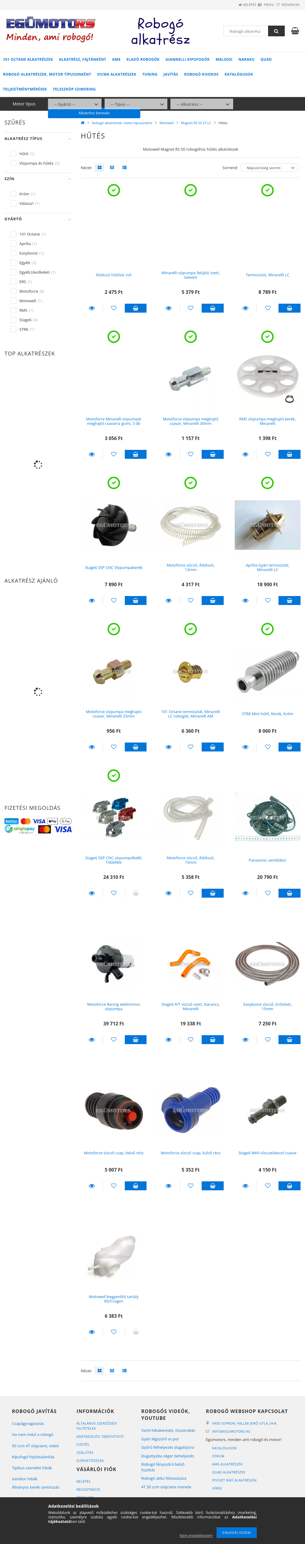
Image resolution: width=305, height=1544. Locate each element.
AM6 (116, 59)
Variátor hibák (24, 1478)
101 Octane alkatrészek (28, 59)
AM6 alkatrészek (227, 1464)
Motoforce (28, 291)
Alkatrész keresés (266, 104)
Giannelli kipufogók (188, 59)
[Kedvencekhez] (114, 308)
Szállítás (85, 1452)
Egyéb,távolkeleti (34, 272)
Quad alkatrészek (229, 1472)
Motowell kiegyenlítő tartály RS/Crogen (114, 1299)
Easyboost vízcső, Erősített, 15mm (267, 1006)
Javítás (171, 74)
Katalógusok (239, 74)
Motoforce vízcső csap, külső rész (191, 1152)
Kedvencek (287, 5)
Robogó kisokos (201, 74)
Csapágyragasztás (28, 1423)
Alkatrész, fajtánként (82, 59)
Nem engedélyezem (196, 1535)
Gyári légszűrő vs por (160, 1439)
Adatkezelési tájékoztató (100, 1436)
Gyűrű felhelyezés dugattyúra (167, 1447)
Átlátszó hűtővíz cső (113, 274)
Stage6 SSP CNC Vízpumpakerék (113, 567)
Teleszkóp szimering (74, 89)
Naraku (247, 59)
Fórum (218, 1456)
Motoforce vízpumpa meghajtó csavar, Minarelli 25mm (113, 714)
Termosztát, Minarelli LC (267, 274)
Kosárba (136, 308)
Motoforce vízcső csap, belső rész (114, 1152)
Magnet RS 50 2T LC (196, 123)
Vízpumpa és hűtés (36, 163)
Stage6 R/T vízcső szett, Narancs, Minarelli (190, 1006)
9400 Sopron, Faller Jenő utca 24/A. (245, 1423)
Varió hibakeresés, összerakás (168, 1430)
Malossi (224, 59)
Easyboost (28, 253)
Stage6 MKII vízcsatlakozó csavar (267, 1152)
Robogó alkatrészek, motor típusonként (47, 74)
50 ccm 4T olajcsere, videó (35, 1445)
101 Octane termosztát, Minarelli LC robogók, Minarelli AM (190, 714)
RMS (23, 310)
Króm (24, 193)
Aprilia (25, 243)
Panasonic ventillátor (267, 860)
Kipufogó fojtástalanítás (33, 1456)
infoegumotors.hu (231, 1431)
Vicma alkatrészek (116, 74)
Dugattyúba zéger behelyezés (167, 1456)
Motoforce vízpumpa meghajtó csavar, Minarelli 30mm (190, 421)
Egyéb (24, 262)
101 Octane (29, 234)
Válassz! (26, 203)
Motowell (167, 123)
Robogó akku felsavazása (163, 1478)
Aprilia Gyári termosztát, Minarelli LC (267, 567)
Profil (258, 5)
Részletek (92, 308)
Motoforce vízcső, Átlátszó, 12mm (191, 567)
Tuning (150, 74)
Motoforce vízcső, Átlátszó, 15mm (191, 860)
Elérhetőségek (90, 1460)
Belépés (231, 5)
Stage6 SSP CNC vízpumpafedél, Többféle (113, 860)
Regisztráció (89, 1489)
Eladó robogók (143, 59)
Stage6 (25, 319)
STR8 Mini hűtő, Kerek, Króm (267, 713)
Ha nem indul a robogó (32, 1434)
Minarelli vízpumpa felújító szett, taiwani (190, 275)
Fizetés (83, 1444)
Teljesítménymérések (25, 89)
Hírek (217, 1488)
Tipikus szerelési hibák (32, 1467)
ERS (22, 281)
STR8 (23, 329)
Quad (266, 59)
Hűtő (23, 153)
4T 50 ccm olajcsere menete (166, 1487)
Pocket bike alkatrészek (234, 1480)
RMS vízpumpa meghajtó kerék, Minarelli (267, 421)
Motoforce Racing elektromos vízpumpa (113, 1006)
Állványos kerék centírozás (35, 1487)
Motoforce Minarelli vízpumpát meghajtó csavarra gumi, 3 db (113, 421)
